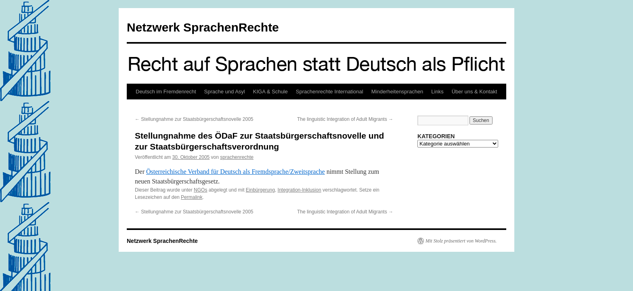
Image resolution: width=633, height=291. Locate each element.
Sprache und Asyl (224, 92)
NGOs (200, 190)
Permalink (191, 197)
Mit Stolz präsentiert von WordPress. (461, 241)
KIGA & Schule (270, 92)
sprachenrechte (237, 157)
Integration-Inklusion (299, 190)
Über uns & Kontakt (474, 92)
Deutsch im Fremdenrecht (166, 92)
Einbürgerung (260, 190)
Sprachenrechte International (329, 92)
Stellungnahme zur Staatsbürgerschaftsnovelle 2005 (194, 119)
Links (437, 92)
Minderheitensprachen (397, 92)
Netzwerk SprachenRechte (203, 27)
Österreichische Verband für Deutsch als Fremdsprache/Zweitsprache (235, 171)
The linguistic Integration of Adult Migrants (345, 119)
